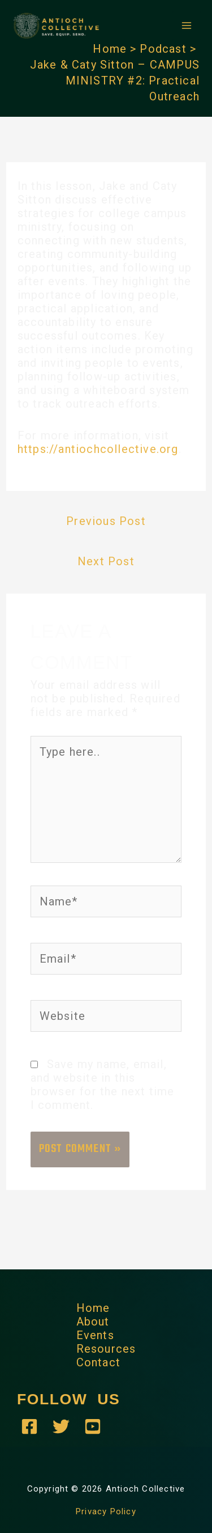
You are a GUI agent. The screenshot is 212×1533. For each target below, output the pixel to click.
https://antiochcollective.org (98, 449)
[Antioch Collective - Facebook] (29, 1426)
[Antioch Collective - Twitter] (61, 1426)
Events (95, 1335)
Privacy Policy (106, 1511)
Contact (98, 1362)
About (93, 1321)
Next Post (106, 561)
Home (93, 1308)
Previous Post (106, 521)
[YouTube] (92, 1426)
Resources (106, 1349)
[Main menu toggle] (186, 25)
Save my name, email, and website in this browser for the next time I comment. (103, 1084)
